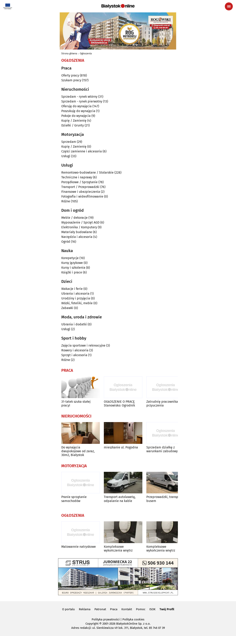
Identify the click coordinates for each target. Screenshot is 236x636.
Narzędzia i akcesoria (76, 237)
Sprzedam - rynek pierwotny (81, 101)
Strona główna (69, 53)
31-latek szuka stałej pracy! (75, 403)
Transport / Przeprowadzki (80, 187)
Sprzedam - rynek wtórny (79, 96)
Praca (113, 609)
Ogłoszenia (86, 53)
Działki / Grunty (72, 125)
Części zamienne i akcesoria (81, 151)
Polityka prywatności (106, 619)
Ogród (65, 241)
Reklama (84, 609)
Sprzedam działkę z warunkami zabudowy (162, 449)
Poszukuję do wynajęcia (78, 111)
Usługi (65, 156)
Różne (65, 201)
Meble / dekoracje (74, 218)
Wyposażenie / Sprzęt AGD (80, 222)
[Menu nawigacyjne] (229, 6)
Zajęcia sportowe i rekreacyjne (83, 345)
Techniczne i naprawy (76, 177)
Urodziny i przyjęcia (75, 298)
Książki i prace (71, 272)
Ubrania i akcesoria (75, 293)
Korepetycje (70, 258)
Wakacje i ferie (72, 289)
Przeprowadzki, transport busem (164, 499)
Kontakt (126, 609)
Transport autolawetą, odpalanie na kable (120, 499)
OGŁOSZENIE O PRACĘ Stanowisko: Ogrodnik (119, 403)
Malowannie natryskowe (78, 547)
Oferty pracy (70, 75)
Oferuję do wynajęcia (76, 106)
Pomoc (140, 609)
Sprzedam (68, 142)
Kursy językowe (72, 263)
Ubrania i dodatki (74, 324)
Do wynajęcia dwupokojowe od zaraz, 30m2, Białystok (78, 451)
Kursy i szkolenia (73, 267)
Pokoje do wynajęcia (76, 116)
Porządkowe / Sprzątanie (79, 182)
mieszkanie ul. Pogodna (121, 447)
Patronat (100, 609)
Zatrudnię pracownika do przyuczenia (164, 403)
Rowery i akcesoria (74, 350)
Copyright (91, 623)
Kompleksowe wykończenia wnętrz (118, 548)
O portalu (68, 609)
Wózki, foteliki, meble (77, 303)
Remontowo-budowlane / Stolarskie (87, 172)
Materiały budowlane (76, 232)
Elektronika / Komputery (79, 227)
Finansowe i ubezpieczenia (80, 192)
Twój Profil (167, 609)
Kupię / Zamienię (73, 120)
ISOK (152, 609)
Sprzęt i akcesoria (74, 355)
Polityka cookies (133, 619)
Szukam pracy (71, 80)
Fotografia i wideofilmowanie (82, 196)
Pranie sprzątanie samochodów (74, 499)
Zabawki (67, 308)
